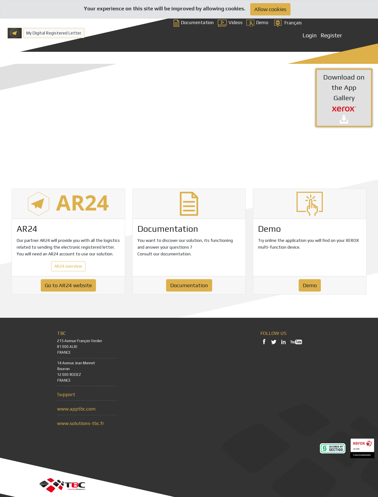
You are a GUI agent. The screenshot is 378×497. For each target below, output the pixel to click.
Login (310, 35)
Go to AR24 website (68, 285)
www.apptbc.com (76, 408)
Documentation (194, 22)
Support (66, 394)
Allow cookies (270, 9)
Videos (230, 22)
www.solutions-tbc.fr (80, 423)
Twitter (273, 341)
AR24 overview (68, 266)
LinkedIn (283, 341)
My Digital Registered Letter (53, 33)
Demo (257, 22)
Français (293, 22)
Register (331, 35)
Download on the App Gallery (343, 98)
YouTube (296, 341)
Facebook (264, 341)
